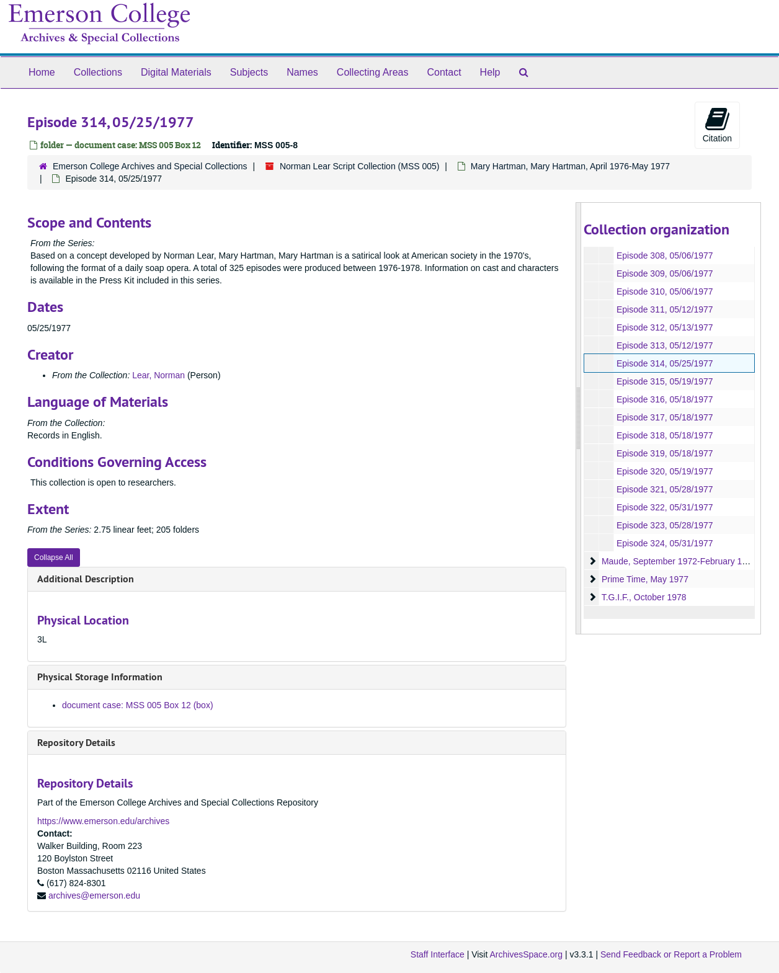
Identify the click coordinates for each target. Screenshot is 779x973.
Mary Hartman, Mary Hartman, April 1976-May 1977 (570, 166)
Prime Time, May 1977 (644, 579)
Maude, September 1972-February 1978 (678, 561)
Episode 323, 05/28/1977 (664, 525)
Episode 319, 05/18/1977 (664, 453)
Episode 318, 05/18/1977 (664, 435)
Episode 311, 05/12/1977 (664, 309)
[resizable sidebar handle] (578, 418)
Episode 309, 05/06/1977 (664, 273)
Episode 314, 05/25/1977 (664, 363)
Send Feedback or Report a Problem (671, 954)
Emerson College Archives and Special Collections (150, 166)
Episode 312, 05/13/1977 (664, 327)
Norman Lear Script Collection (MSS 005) (360, 166)
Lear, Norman (158, 375)
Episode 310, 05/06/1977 (664, 291)
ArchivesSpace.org (526, 954)
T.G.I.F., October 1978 (643, 597)
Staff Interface (438, 954)
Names (302, 72)
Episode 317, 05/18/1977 (664, 417)
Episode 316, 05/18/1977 (664, 399)
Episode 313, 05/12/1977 (664, 345)
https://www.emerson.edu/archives (103, 821)
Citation (717, 124)
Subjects (249, 72)
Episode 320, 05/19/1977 (664, 471)
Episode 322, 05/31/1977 (664, 507)
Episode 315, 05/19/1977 (664, 381)
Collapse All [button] (53, 557)
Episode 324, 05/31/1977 (664, 543)
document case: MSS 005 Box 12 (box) (137, 705)
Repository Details (76, 742)
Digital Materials (176, 72)
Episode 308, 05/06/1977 (664, 255)
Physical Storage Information (99, 676)
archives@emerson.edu (94, 895)
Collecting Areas (373, 72)
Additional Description (85, 578)
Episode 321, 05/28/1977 (664, 489)
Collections (98, 72)
